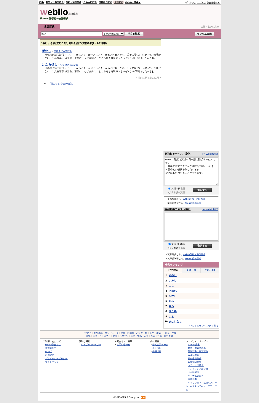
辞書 (41, 2)
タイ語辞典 (193, 372)
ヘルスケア (105, 336)
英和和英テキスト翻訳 (177, 153)
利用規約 (49, 355)
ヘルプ (48, 351)
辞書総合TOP (213, 2)
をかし (173, 295)
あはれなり (175, 321)
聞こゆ (173, 311)
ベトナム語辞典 (196, 376)
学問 (174, 333)
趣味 (115, 336)
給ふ (171, 301)
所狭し (46, 51)
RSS (143, 397)
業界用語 (98, 333)
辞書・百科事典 (165, 336)
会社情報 (156, 348)
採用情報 (156, 351)
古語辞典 (118, 2)
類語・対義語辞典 (55, 2)
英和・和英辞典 (73, 2)
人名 (146, 336)
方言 (153, 336)
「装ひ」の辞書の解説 (60, 83)
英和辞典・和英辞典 (198, 351)
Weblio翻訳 (193, 355)
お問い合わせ (123, 344)
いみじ (173, 280)
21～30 (210, 270)
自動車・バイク (135, 333)
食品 (139, 336)
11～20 (191, 270)
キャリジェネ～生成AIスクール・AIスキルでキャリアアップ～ (201, 386)
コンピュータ (111, 333)
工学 (152, 333)
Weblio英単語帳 (193, 203)
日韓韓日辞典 (105, 2)
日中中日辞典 (90, 2)
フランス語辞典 (196, 365)
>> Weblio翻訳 (210, 153)
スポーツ (123, 336)
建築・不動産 (163, 333)
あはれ (173, 290)
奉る (171, 306)
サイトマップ (52, 362)
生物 (133, 336)
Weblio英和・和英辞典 (194, 199)
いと (171, 316)
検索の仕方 (50, 348)
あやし (173, 275)
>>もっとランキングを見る (203, 325)
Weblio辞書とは (53, 344)
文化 (88, 336)
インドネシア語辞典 (198, 368)
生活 (95, 336)
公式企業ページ (160, 344)
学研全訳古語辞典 (63, 51)
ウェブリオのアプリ (91, 344)
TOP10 (173, 270)
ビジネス (87, 333)
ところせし (49, 64)
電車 (123, 333)
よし (171, 285)
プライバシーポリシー (56, 358)
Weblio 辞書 (194, 344)
